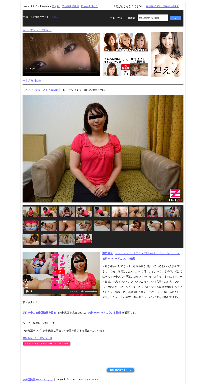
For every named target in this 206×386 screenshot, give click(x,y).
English (56, 6)
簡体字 (75, 6)
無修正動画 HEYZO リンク (38, 379)
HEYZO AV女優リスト (35, 89)
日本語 (94, 6)
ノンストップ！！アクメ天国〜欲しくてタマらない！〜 (147, 253)
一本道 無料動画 (32, 80)
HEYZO (54, 16)
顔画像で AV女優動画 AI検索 (162, 6)
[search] (152, 18)
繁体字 (66, 6)
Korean (85, 6)
